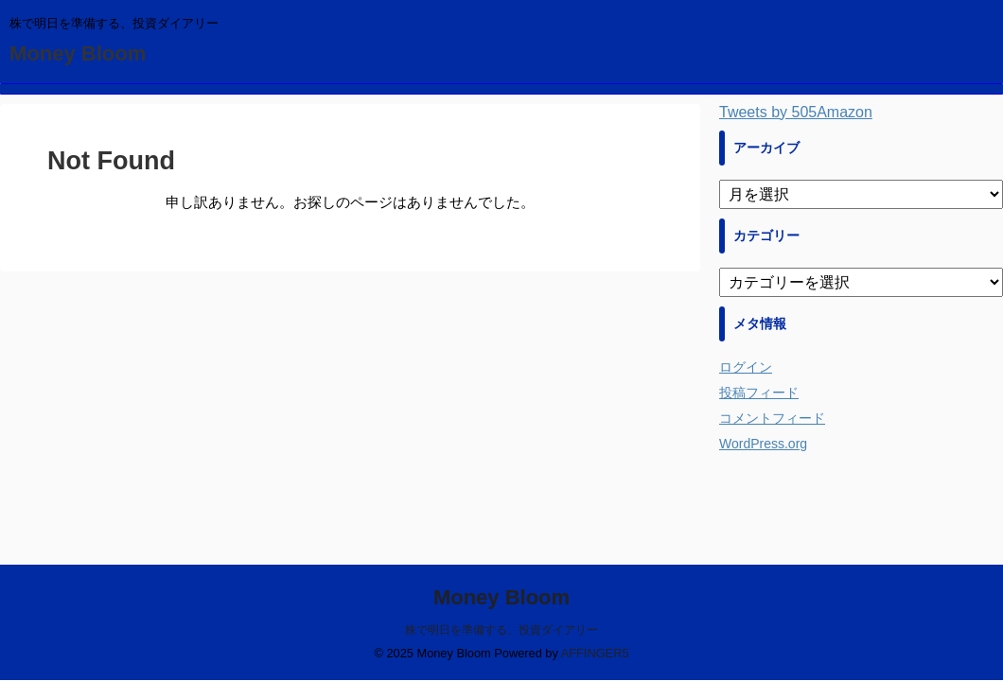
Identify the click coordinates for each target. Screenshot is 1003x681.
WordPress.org (763, 443)
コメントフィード (772, 418)
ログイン (745, 367)
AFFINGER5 (595, 653)
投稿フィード (759, 392)
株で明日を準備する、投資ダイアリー (501, 630)
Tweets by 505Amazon (795, 112)
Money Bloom (77, 53)
